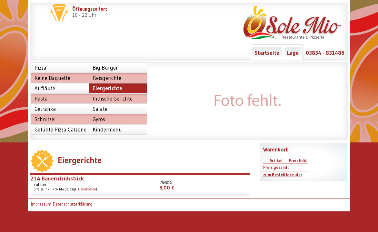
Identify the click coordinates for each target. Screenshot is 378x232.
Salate (100, 109)
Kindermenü (107, 129)
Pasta (41, 98)
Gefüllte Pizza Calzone (60, 129)
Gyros (99, 119)
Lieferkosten (87, 189)
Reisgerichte (107, 78)
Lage (293, 53)
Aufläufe (45, 88)
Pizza (40, 67)
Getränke (45, 109)
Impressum (41, 204)
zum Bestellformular (282, 174)
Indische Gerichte (113, 98)
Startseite (266, 53)
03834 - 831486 (325, 53)
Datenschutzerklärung (72, 204)
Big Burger (105, 67)
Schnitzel (45, 119)
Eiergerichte (107, 88)
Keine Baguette (52, 78)
